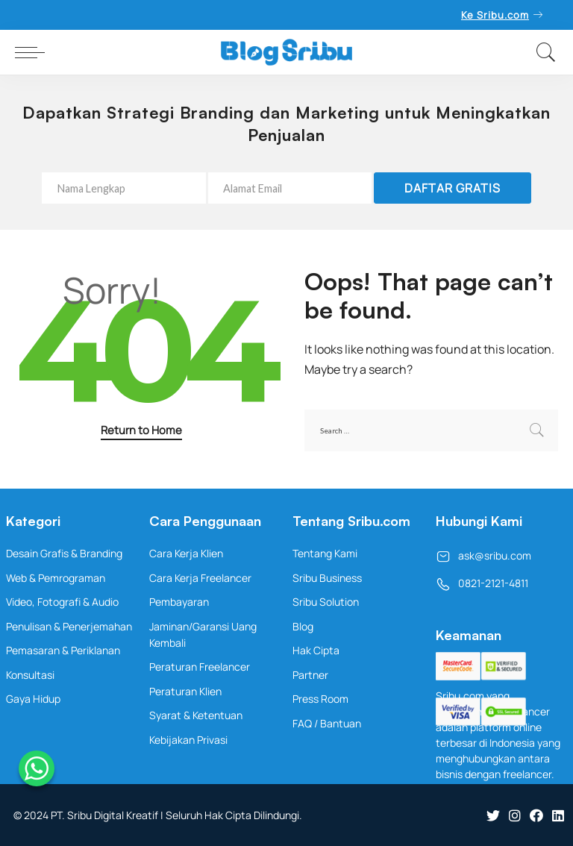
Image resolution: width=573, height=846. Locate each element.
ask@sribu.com (483, 555)
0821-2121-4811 (482, 583)
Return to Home (141, 429)
